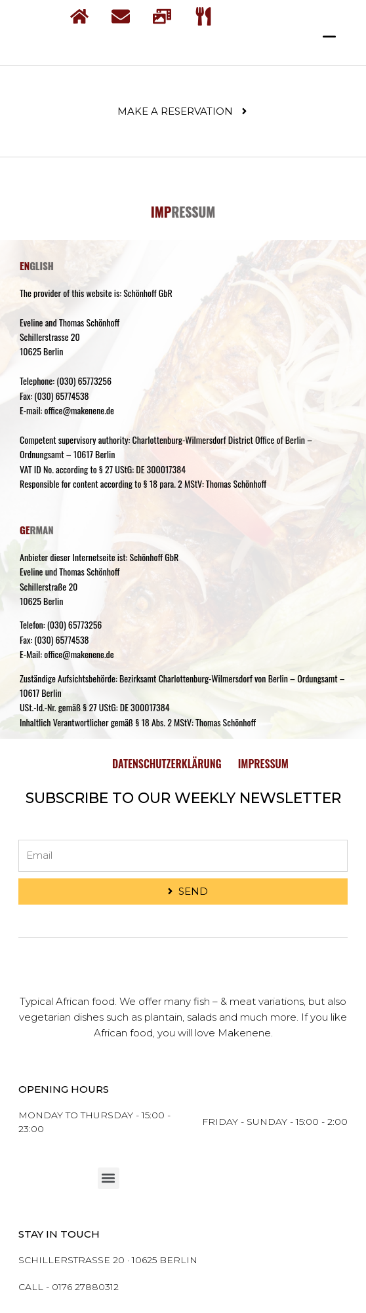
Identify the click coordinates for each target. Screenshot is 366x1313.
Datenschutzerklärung (167, 764)
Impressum (263, 764)
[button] (108, 1178)
